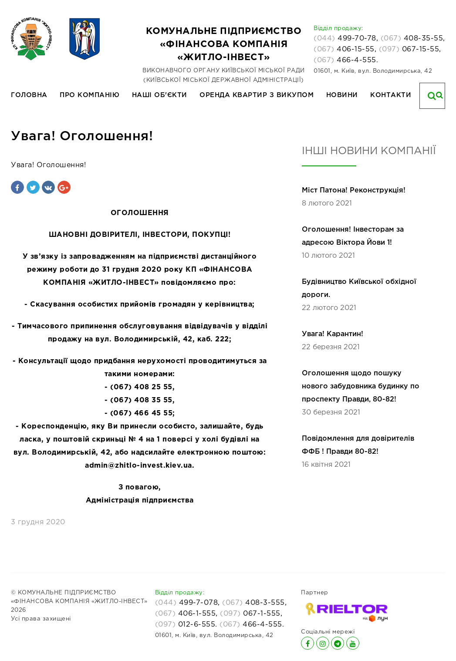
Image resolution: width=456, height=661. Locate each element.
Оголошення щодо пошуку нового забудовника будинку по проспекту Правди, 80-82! (360, 386)
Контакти (390, 95)
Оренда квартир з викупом (256, 95)
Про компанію (89, 95)
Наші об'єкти (159, 95)
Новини (342, 95)
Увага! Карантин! (332, 334)
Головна (29, 95)
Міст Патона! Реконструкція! (353, 190)
